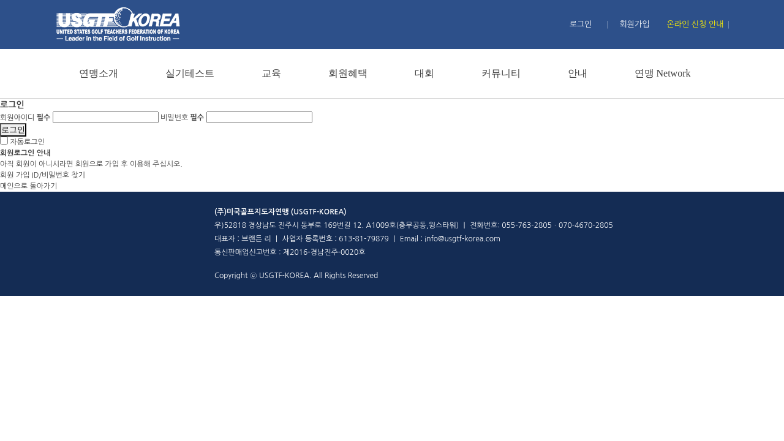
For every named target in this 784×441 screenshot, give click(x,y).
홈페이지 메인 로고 (118, 24)
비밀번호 (182, 117)
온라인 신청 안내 (695, 24)
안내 (577, 73)
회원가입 (635, 24)
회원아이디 (25, 117)
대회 (424, 73)
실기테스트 (189, 73)
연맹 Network (663, 73)
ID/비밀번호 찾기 (58, 175)
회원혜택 (348, 73)
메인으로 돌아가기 (29, 186)
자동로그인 (27, 142)
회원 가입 (14, 175)
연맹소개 (98, 73)
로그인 (581, 24)
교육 (271, 73)
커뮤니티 (501, 73)
